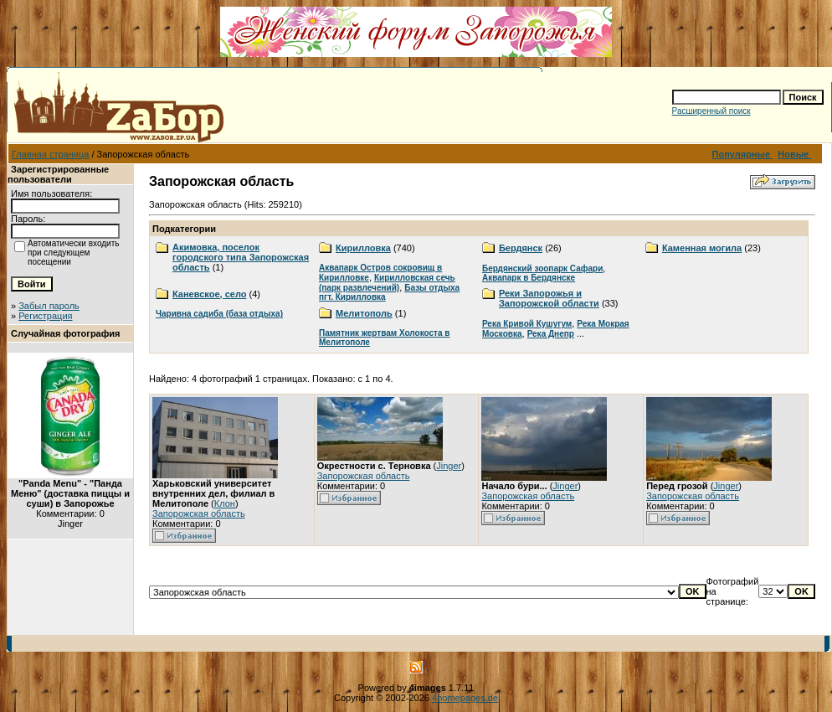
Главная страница (50, 154)
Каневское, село (209, 294)
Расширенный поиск (711, 111)
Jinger (448, 466)
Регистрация (45, 316)
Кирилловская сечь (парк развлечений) (387, 282)
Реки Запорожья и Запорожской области (549, 298)
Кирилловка (363, 248)
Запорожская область (198, 513)
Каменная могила (702, 248)
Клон (224, 503)
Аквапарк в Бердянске (528, 277)
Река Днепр (550, 333)
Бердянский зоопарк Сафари (542, 268)
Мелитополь (364, 313)
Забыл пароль (49, 306)
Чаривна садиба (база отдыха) (219, 313)
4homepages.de (465, 698)
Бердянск (520, 248)
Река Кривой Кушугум (527, 323)
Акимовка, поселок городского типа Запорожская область (240, 257)
